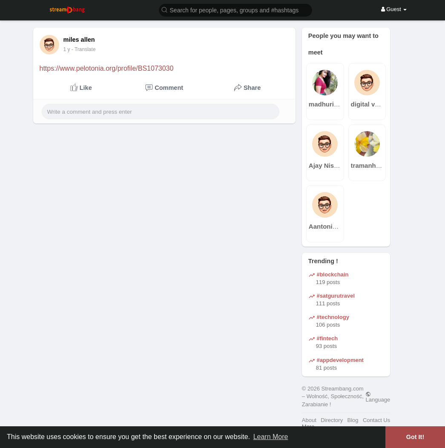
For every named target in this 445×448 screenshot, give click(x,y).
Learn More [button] (270, 436)
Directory (332, 420)
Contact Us (376, 420)
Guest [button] (394, 9)
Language (377, 396)
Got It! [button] (415, 437)
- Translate (87, 49)
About (309, 420)
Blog (353, 420)
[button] (235, 10)
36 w (68, 49)
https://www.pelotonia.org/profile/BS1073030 (107, 68)
